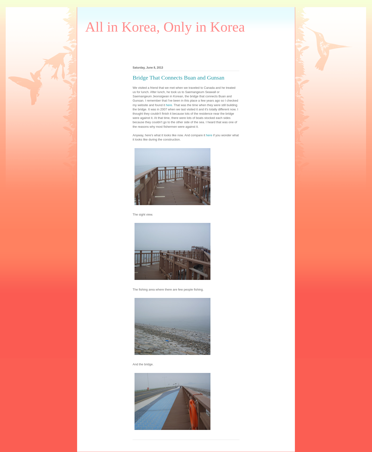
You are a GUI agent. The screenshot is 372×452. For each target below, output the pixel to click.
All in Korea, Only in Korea (165, 27)
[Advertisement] (171, 49)
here (169, 105)
